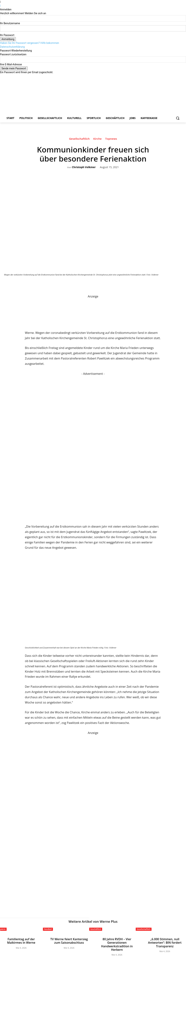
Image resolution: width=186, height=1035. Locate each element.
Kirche (97, 139)
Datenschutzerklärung (12, 46)
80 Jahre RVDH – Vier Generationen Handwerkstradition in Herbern (117, 942)
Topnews (111, 139)
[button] (177, 118)
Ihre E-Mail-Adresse (11, 64)
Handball (48, 929)
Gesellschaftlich (79, 139)
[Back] (0, 5)
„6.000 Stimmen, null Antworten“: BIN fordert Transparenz (164, 940)
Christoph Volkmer (84, 167)
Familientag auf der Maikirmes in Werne (21, 940)
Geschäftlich (95, 929)
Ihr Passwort (7, 35)
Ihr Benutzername (10, 23)
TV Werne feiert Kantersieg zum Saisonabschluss (69, 940)
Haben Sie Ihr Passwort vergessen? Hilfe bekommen (29, 42)
